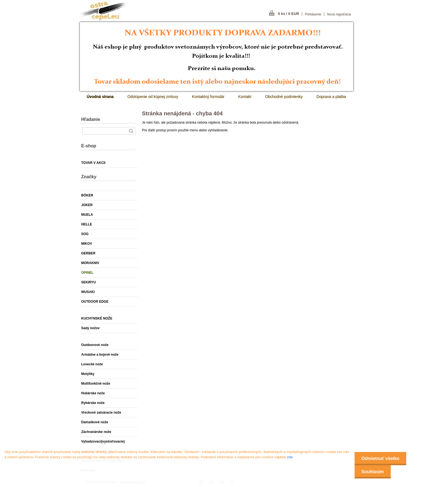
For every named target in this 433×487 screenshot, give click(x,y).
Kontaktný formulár (208, 96)
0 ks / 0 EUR (288, 14)
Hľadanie (90, 119)
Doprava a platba (331, 96)
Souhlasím (372, 471)
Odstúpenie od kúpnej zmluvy (152, 96)
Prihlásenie (313, 14)
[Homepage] (100, 96)
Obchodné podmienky (284, 96)
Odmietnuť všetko (380, 458)
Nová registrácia (339, 14)
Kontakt (244, 96)
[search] (131, 130)
